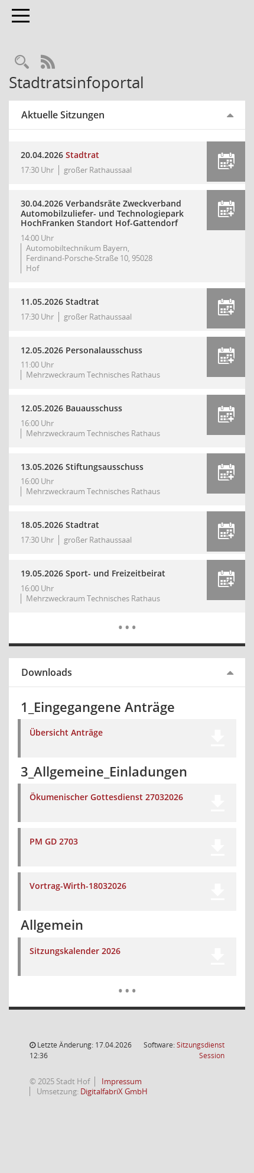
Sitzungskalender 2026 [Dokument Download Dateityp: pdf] (75, 951)
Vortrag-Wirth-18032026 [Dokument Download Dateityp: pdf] (78, 886)
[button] (226, 161)
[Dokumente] (127, 982)
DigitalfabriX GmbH (114, 1091)
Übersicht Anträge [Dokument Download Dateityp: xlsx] (66, 733)
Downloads (46, 672)
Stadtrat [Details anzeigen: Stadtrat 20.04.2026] (82, 154)
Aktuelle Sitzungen (63, 114)
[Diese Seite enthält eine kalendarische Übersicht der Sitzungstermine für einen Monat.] (127, 618)
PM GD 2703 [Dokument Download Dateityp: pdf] (54, 842)
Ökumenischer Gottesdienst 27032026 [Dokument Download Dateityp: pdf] (106, 797)
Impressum (121, 1081)
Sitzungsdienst (200, 1050)
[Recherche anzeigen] (22, 62)
